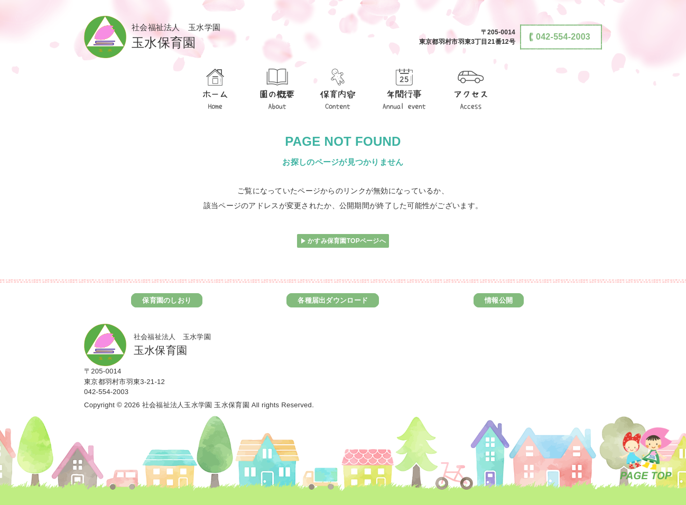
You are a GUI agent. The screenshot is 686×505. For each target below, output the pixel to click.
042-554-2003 (106, 392)
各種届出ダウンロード (333, 300)
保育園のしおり (166, 300)
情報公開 (499, 300)
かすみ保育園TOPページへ (347, 241)
